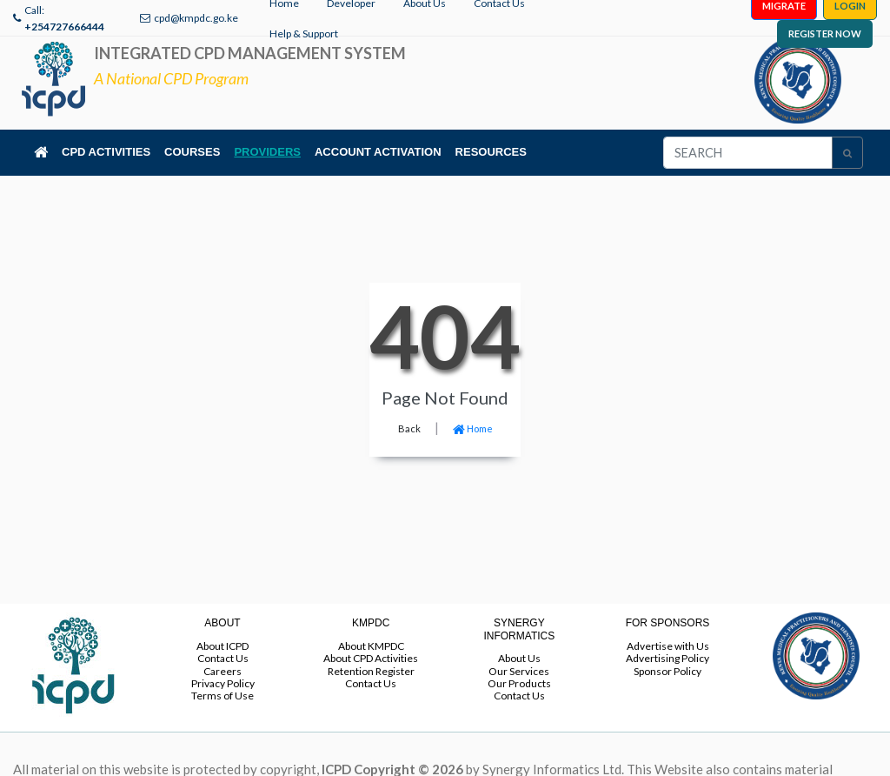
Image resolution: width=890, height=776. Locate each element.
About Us (519, 658)
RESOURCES (491, 151)
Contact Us (223, 658)
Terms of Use (222, 695)
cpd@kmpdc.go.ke (196, 17)
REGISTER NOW (824, 33)
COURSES (192, 151)
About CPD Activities (370, 658)
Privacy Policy (223, 683)
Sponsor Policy (667, 671)
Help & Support (303, 33)
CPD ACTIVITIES (106, 151)
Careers (222, 671)
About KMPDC (371, 645)
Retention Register (371, 671)
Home (473, 428)
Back (409, 428)
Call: (64, 18)
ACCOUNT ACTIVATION (378, 151)
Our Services (518, 671)
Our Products (519, 683)
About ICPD (222, 645)
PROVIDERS (267, 151)
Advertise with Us (668, 645)
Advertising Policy (667, 658)
